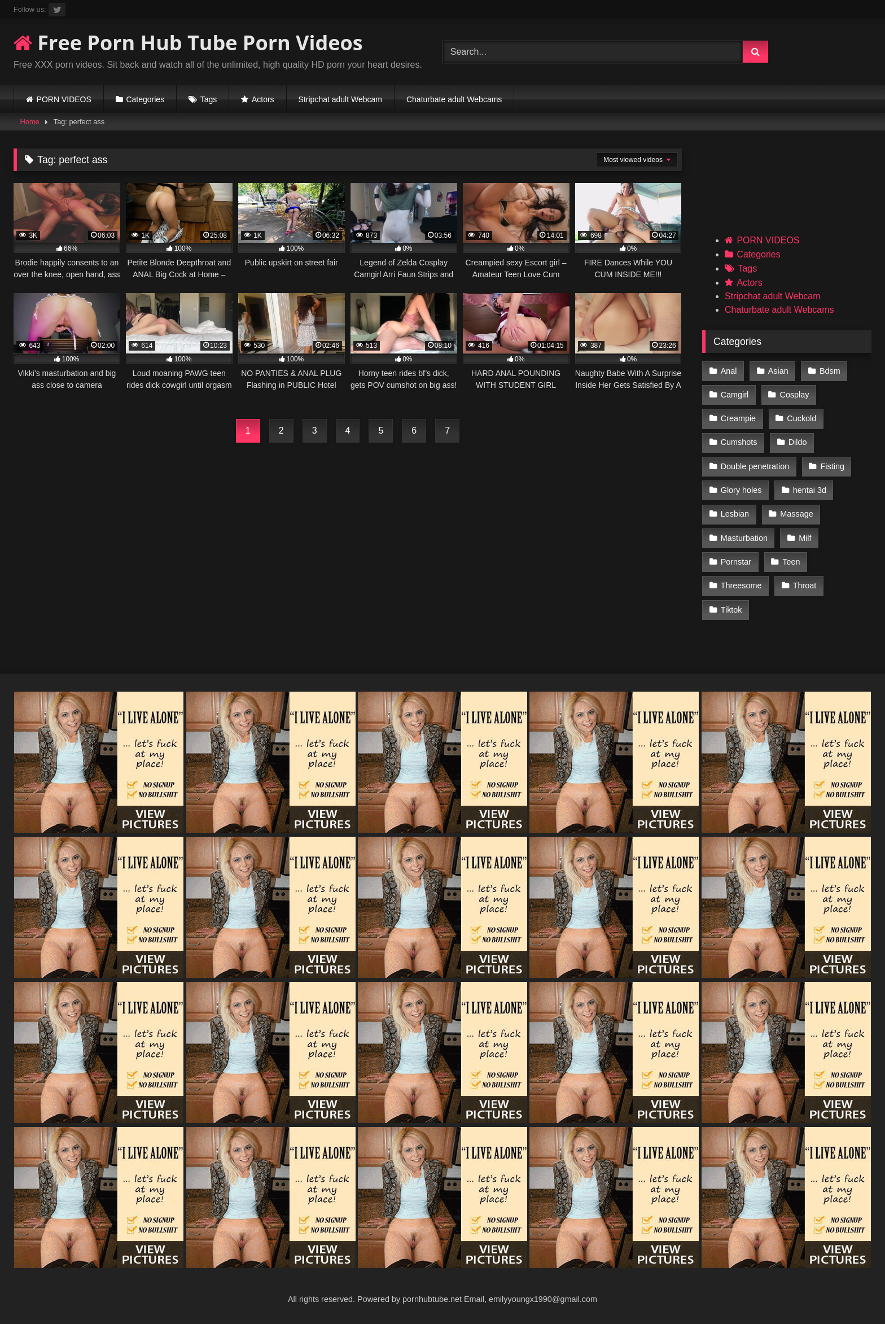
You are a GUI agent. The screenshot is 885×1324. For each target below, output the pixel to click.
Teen (791, 561)
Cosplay (794, 394)
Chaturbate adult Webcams (454, 99)
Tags (208, 99)
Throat (805, 585)
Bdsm (830, 370)
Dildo (797, 442)
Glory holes (741, 490)
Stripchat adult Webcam (340, 99)
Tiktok (731, 609)
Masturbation (744, 538)
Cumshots (739, 442)
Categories (145, 99)
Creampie (738, 418)
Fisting (832, 466)
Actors (263, 99)
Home (30, 121)
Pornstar (736, 561)
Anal (729, 370)
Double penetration (755, 466)
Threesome (741, 585)
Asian (778, 370)
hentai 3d (809, 490)
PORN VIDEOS (64, 99)
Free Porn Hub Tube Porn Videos (188, 42)
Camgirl (735, 394)
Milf (805, 538)
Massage (796, 513)
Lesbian (735, 513)
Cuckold (801, 418)
